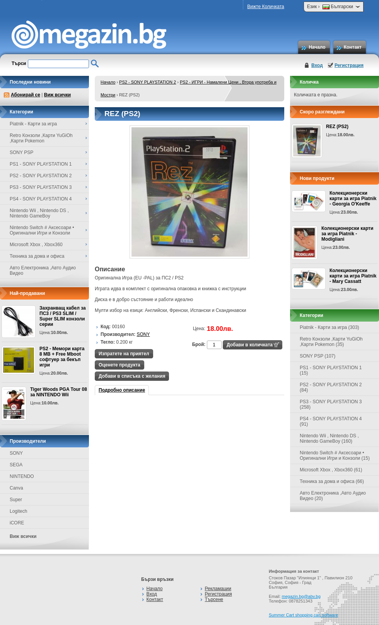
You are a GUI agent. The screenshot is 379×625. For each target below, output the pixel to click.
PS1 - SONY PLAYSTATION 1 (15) (331, 370)
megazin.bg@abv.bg (301, 596)
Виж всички (57, 95)
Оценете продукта (119, 365)
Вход (317, 65)
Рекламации (218, 588)
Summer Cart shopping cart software (303, 615)
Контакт (353, 47)
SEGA (16, 464)
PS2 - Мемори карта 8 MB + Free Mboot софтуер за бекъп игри (61, 357)
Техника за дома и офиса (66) (332, 481)
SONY (16, 453)
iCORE (17, 523)
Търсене (214, 599)
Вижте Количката (265, 6)
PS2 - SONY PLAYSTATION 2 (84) (331, 387)
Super (16, 499)
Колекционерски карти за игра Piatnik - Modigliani (347, 234)
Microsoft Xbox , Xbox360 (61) (331, 470)
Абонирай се (25, 95)
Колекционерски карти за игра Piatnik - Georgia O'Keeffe (352, 198)
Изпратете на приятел (124, 353)
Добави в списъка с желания (132, 376)
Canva (16, 488)
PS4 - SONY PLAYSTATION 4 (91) (331, 421)
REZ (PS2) (337, 126)
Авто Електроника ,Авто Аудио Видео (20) (333, 495)
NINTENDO (22, 476)
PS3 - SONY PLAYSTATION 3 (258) (331, 404)
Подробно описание (122, 390)
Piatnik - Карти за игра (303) (329, 327)
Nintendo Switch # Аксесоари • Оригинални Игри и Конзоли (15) (335, 455)
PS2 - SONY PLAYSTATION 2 (147, 82)
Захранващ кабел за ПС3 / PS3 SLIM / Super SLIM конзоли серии (62, 316)
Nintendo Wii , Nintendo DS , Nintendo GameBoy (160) (329, 438)
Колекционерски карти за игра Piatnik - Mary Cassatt (352, 276)
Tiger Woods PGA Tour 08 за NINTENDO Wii (58, 392)
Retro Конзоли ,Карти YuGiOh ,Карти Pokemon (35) (331, 341)
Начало (317, 47)
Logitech (18, 511)
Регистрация (349, 65)
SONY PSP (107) (317, 356)
